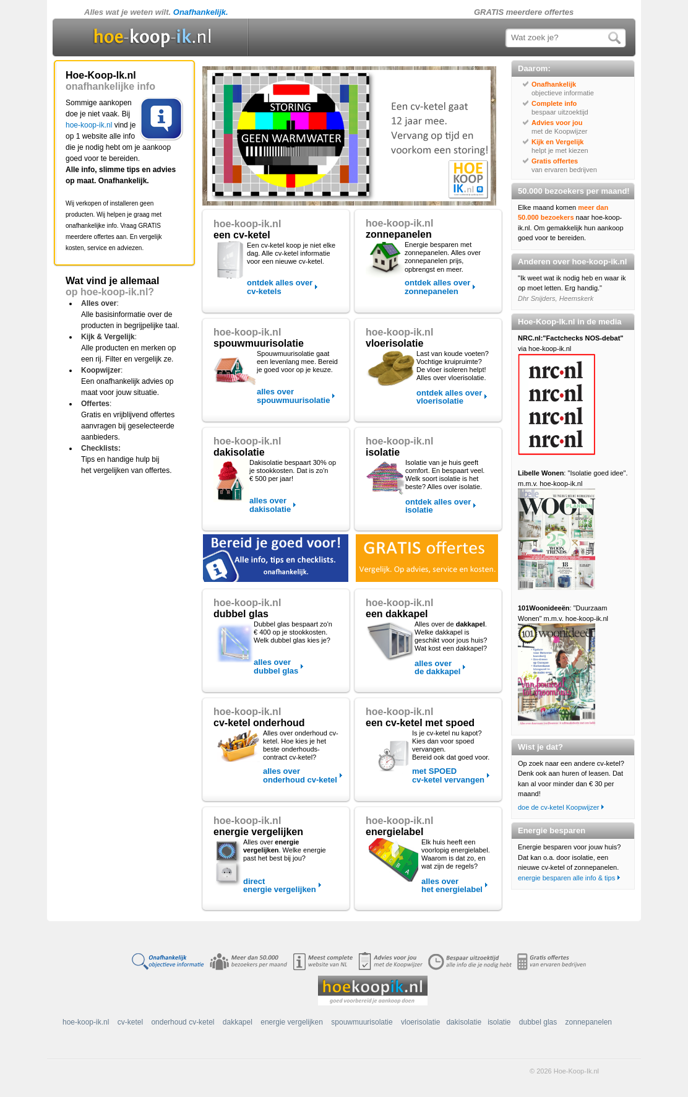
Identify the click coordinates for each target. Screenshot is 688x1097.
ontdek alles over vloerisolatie (449, 397)
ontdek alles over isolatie (438, 506)
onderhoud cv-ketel (182, 1022)
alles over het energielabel (452, 885)
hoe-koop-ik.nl (89, 125)
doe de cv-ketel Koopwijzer (558, 807)
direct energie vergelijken (279, 885)
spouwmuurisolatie (361, 1022)
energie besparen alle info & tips (566, 878)
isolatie (499, 1022)
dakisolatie (463, 1022)
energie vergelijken (291, 1022)
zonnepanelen (588, 1022)
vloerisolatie (420, 1022)
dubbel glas (538, 1022)
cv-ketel (130, 1022)
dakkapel (237, 1022)
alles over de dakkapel (437, 667)
